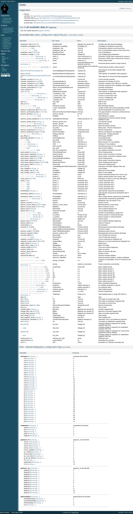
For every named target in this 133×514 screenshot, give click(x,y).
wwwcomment (25, 340)
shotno (23, 253)
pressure (23, 227)
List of (37, 27)
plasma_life (24, 211)
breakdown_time (26, 52)
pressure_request (26, 233)
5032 (33, 247)
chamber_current (26, 79)
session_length (25, 247)
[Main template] (4, 512)
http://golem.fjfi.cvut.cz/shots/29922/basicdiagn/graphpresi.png (59, 18)
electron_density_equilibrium (30, 119)
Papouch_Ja (7, 39)
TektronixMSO (7, 44)
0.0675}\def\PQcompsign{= (32, 71)
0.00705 (32, 221)
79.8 (40, 132)
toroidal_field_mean (27, 313)
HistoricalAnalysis (8, 28)
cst (21, 91)
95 (37, 46)
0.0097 (37, 83)
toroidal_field (25, 309)
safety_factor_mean (27, 245)
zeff (22, 342)
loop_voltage (25, 168)
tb (21, 299)
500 (25, 332)
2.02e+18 (43, 119)
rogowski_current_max (28, 241)
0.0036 (26, 73)
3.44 (35, 245)
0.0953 (34, 44)
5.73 (35, 172)
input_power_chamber (28, 154)
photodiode (24, 191)
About (3, 59)
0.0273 (31, 178)
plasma (23, 200)
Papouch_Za (7, 42)
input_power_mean (27, 158)
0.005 (24, 299)
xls (39, 56)
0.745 (39, 319)
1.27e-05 (42, 112)
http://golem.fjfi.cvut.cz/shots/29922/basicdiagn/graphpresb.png (51, 16)
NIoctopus (6, 48)
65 (28, 180)
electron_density (26, 114)
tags (22, 297)
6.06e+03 (39, 241)
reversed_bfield (26, 235)
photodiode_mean (26, 196)
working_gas (25, 338)
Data (3, 56)
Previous (4, 69)
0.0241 (32, 208)
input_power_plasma (27, 160)
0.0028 (25, 166)
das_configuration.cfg (50, 347)
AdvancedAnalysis (8, 31)
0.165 (33, 231)
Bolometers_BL (7, 21)
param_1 (23, 180)
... (44, 56)
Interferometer (7, 18)
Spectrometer (7, 20)
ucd (22, 332)
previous (120, 1)
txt (33, 48)
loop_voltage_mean (27, 172)
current (130, 1)
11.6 (35, 54)
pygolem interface (44, 30)
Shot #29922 (11, 1)
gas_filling (24, 136)
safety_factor (25, 243)
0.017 (31, 211)
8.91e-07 (41, 110)
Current (4, 71)
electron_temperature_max (29, 132)
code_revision (25, 89)
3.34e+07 (39, 204)
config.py (62, 35)
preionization (25, 225)
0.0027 (25, 91)
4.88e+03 (39, 206)
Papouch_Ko (7, 47)
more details (73, 35)
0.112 (35, 196)
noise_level (24, 178)
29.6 (31, 315)
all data (80, 35)
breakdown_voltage (27, 54)
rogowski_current (26, 239)
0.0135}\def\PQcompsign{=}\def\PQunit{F (37, 75)
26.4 (37, 87)
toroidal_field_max (27, 311)
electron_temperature (28, 130)
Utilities (4, 62)
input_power (25, 152)
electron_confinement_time (29, 112)
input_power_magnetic (28, 156)
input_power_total (26, 164)
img (42, 56)
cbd (22, 73)
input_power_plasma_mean (30, 162)
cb (21, 71)
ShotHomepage (8, 29)
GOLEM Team (75, 512)
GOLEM (3, 1)
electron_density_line (27, 121)
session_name (25, 249)
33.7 (35, 170)
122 (39, 85)
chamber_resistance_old (29, 85)
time (22, 307)
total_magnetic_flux (27, 317)
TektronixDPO (7, 38)
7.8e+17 (39, 126)
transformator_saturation (29, 319)
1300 (25, 324)
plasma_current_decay (28, 204)
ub (21, 324)
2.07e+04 (43, 162)
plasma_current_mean (28, 206)
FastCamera (7, 22)
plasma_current (26, 202)
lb (21, 166)
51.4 (35, 305)
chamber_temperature (28, 87)
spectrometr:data (26, 255)
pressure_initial (26, 231)
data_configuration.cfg (46, 35)
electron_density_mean (28, 126)
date (22, 101)
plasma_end (25, 208)
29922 (28, 253)
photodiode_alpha (26, 193)
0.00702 (35, 52)
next (126, 1)
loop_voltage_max (27, 170)
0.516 (35, 311)
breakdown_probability (28, 46)
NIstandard (6, 41)
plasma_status (25, 223)
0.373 (36, 313)
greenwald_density (27, 138)
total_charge (25, 315)
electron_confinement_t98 (29, 110)
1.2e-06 (37, 81)
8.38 (28, 227)
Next (3, 68)
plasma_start (25, 221)
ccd (22, 75)
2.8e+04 (36, 158)
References (5, 58)
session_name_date (27, 251)
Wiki (3, 61)
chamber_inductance (27, 81)
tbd (22, 301)
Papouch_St (7, 45)
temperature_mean (27, 305)
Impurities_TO (7, 32)
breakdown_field (26, 44)
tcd (22, 303)
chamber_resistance (27, 83)
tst (21, 321)
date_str (23, 104)
